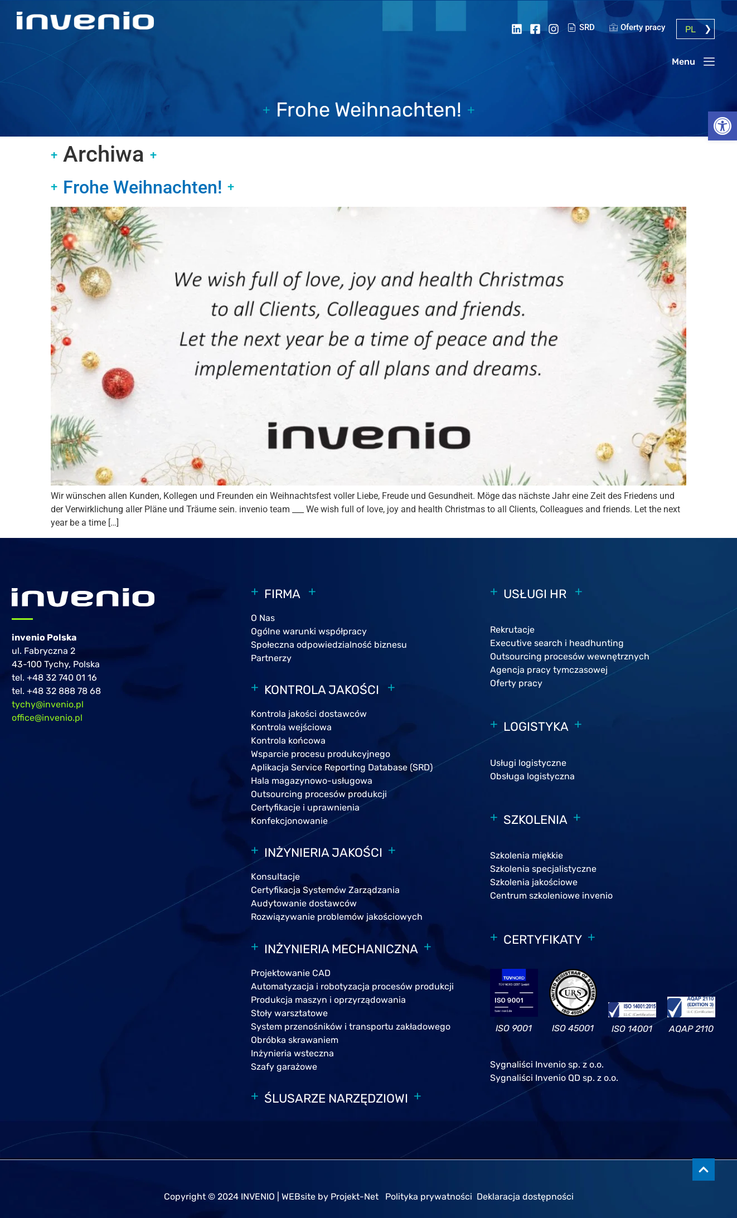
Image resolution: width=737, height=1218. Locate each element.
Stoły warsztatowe (289, 1013)
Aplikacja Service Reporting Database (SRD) (342, 767)
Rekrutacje (512, 629)
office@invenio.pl (47, 717)
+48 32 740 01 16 (62, 677)
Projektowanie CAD (291, 973)
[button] (722, 125)
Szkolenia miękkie (526, 855)
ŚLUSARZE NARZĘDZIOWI (336, 1098)
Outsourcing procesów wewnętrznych (569, 656)
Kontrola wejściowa (291, 727)
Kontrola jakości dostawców (309, 714)
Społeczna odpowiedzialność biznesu (329, 644)
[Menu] (709, 61)
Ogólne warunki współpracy (309, 631)
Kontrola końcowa (288, 740)
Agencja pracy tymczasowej (549, 669)
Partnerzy (271, 658)
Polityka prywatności (429, 1196)
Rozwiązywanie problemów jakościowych (337, 916)
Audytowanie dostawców (304, 903)
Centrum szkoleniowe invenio (551, 895)
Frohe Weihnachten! (142, 187)
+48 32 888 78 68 (64, 691)
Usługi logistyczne (528, 763)
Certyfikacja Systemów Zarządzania (325, 890)
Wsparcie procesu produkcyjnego (320, 754)
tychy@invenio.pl (48, 704)
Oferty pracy (516, 683)
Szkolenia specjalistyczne (543, 868)
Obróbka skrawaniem (294, 1040)
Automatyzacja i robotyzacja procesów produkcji (352, 986)
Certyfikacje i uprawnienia (305, 807)
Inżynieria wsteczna (292, 1053)
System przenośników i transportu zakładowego (350, 1026)
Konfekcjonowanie (289, 821)
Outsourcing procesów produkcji (319, 794)
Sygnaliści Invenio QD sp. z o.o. (554, 1078)
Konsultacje (275, 876)
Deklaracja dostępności (525, 1196)
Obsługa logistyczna (532, 776)
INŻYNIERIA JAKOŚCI (323, 852)
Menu (683, 61)
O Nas (263, 618)
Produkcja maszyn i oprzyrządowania (328, 999)
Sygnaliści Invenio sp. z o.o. (548, 1064)
